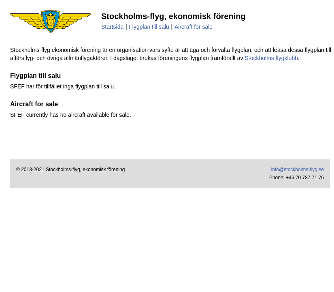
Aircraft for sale (193, 27)
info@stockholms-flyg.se (297, 169)
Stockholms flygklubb (271, 58)
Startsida (112, 27)
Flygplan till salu (149, 27)
